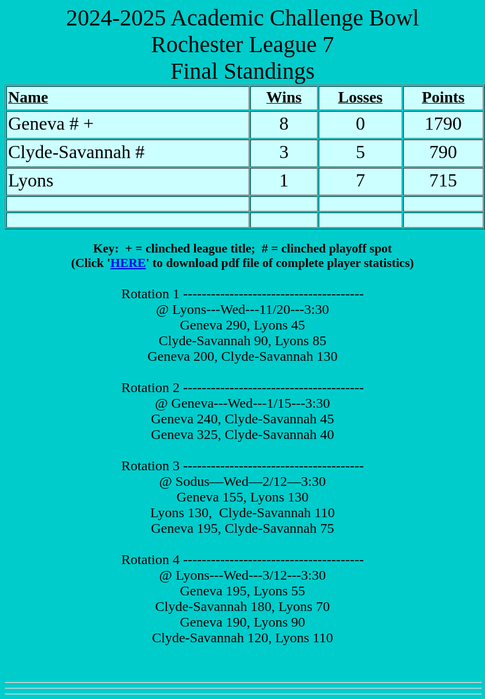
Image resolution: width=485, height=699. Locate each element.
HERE (127, 263)
